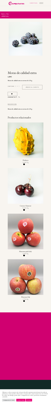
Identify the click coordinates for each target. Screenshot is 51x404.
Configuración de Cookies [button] (8, 400)
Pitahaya (25, 160)
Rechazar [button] (29, 400)
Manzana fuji (25, 297)
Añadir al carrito (32, 87)
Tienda (8, 14)
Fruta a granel (35, 14)
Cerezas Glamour (25, 206)
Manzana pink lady (25, 251)
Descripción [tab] (12, 104)
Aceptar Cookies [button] (20, 400)
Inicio (3, 14)
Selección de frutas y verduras (20, 14)
